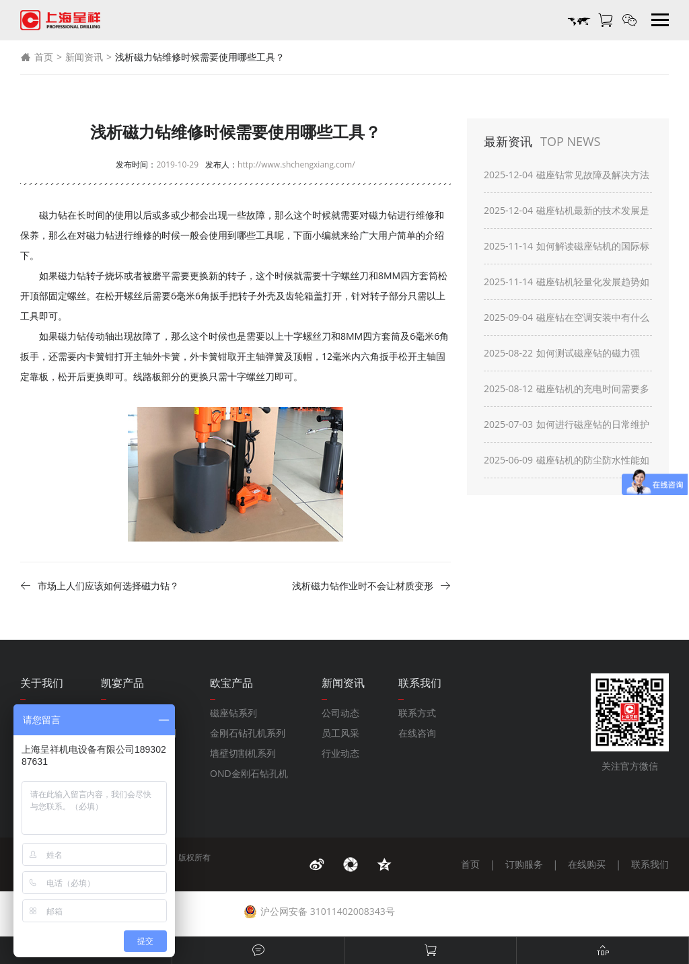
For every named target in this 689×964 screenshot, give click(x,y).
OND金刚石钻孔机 (249, 773)
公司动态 (340, 712)
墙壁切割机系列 (243, 753)
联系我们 (650, 864)
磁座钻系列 (233, 712)
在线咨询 (417, 733)
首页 (36, 57)
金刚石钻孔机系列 (247, 733)
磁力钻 (383, 215)
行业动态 (340, 753)
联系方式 (417, 712)
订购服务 (524, 864)
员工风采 (340, 733)
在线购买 (587, 864)
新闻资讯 (84, 56)
